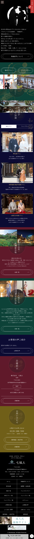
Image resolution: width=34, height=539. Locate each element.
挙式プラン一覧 (8, 495)
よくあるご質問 (8, 509)
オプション (25, 500)
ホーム (8, 481)
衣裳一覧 (8, 490)
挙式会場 (8, 486)
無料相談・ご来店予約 (8, 514)
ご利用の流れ (8, 505)
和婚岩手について (25, 481)
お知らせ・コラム (25, 509)
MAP (17, 386)
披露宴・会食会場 (25, 486)
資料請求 (25, 514)
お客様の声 (25, 505)
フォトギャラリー (25, 490)
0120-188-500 (17, 431)
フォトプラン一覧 (25, 495)
